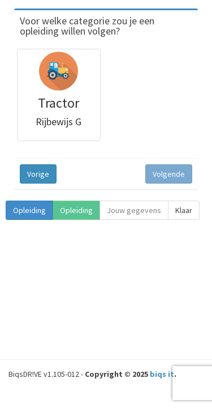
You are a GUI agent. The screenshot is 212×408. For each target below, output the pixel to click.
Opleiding (29, 210)
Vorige (38, 174)
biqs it (162, 374)
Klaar (183, 210)
